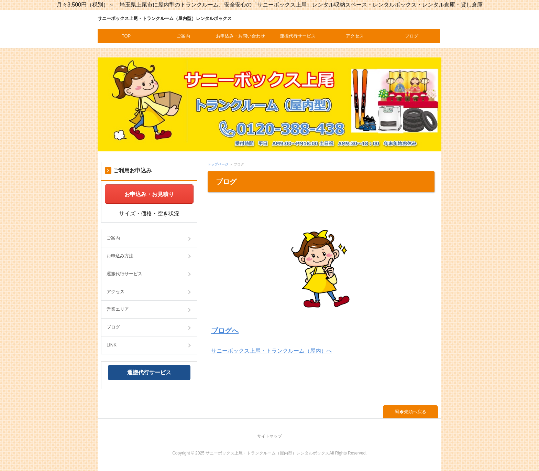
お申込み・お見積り (149, 194)
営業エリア (118, 309)
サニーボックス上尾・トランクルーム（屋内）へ (271, 351)
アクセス (355, 36)
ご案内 (183, 36)
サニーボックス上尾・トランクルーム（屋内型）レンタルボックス (165, 18)
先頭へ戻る (415, 411)
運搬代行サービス (298, 36)
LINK (112, 344)
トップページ (218, 164)
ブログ (411, 36)
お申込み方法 (120, 255)
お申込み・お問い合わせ (240, 36)
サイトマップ (269, 436)
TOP (126, 36)
